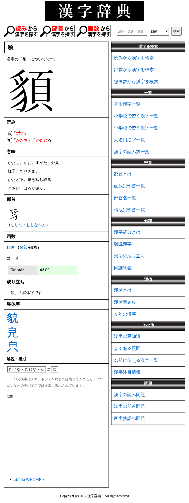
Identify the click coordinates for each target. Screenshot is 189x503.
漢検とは (123, 290)
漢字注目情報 (127, 372)
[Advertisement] (56, 436)
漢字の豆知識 (127, 336)
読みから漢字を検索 (134, 57)
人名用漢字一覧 (129, 139)
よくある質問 (127, 348)
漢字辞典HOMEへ (29, 479)
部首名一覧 (125, 197)
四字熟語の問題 (129, 418)
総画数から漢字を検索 (136, 81)
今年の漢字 (125, 314)
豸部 (23, 247)
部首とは (123, 174)
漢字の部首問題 (129, 406)
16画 (11, 247)
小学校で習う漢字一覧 (136, 115)
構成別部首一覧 (129, 209)
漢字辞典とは (127, 232)
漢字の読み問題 (129, 394)
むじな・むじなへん (28, 225)
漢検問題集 (125, 302)
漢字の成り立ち (129, 255)
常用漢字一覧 (127, 104)
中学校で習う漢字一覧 (136, 127)
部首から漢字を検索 (134, 69)
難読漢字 (123, 244)
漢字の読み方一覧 (131, 151)
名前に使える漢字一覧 (136, 360)
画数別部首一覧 (129, 185)
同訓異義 (123, 268)
